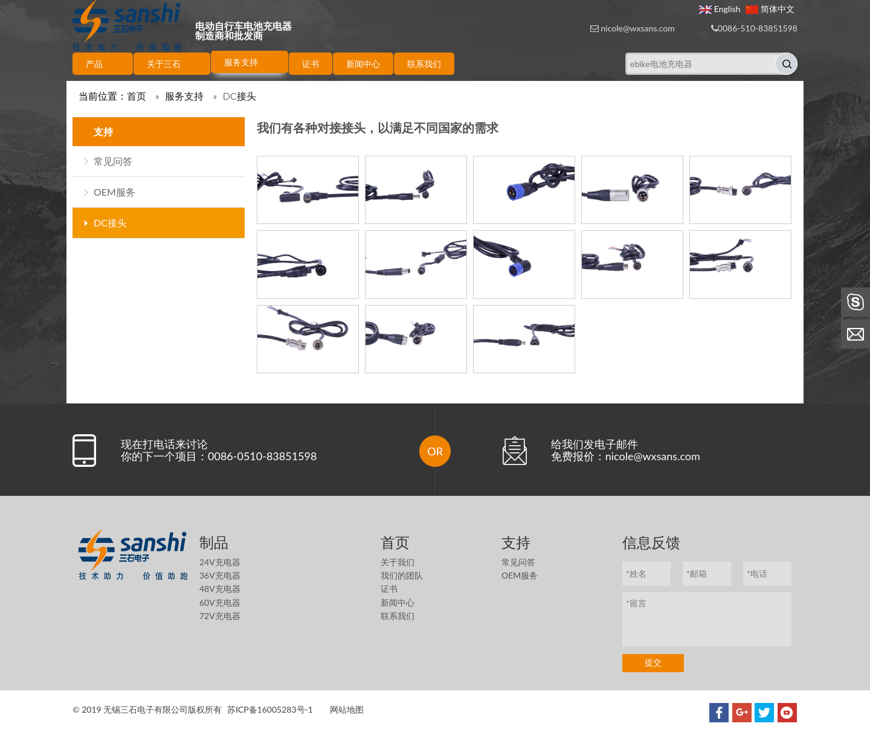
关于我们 (397, 562)
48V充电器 (219, 588)
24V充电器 (219, 562)
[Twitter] (764, 712)
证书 (389, 588)
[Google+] (742, 712)
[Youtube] (787, 712)
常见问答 (113, 161)
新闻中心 (397, 602)
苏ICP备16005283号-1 (270, 709)
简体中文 (770, 9)
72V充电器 (219, 616)
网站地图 (347, 709)
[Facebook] (719, 712)
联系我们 (397, 616)
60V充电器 (219, 602)
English (720, 9)
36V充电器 (219, 575)
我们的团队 (402, 575)
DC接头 (110, 222)
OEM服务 (114, 191)
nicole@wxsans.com (638, 28)
